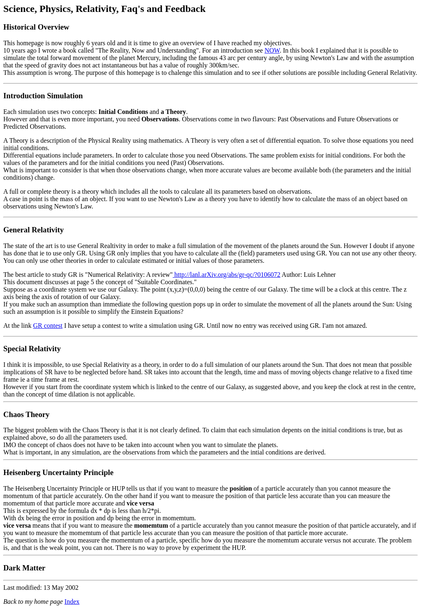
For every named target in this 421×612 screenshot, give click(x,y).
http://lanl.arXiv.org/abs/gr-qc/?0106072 (226, 274)
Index (72, 601)
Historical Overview (36, 27)
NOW (272, 50)
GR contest (47, 325)
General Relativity (33, 229)
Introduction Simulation (43, 95)
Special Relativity (32, 348)
